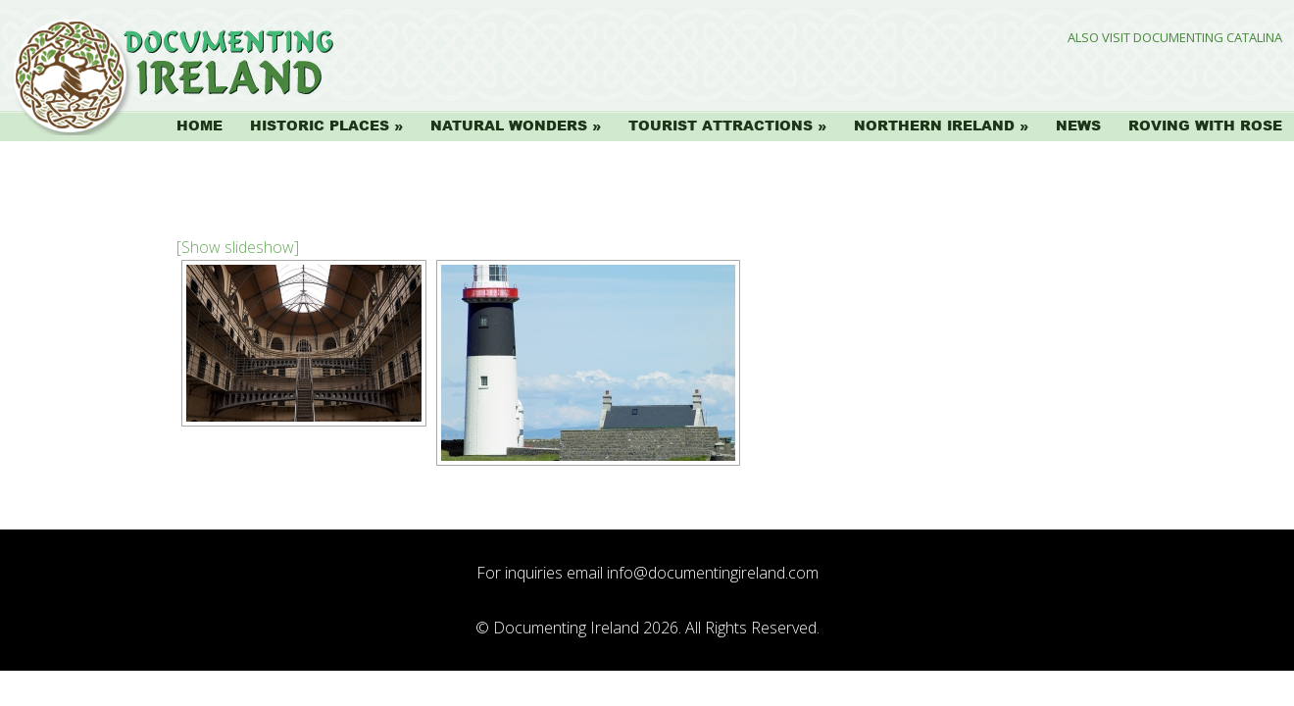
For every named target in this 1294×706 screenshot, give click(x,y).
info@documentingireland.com (713, 572)
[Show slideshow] (237, 247)
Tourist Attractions (720, 125)
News (1078, 125)
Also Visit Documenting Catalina (1175, 37)
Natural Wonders (508, 125)
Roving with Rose (1205, 125)
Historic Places (319, 125)
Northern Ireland (934, 125)
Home (199, 125)
